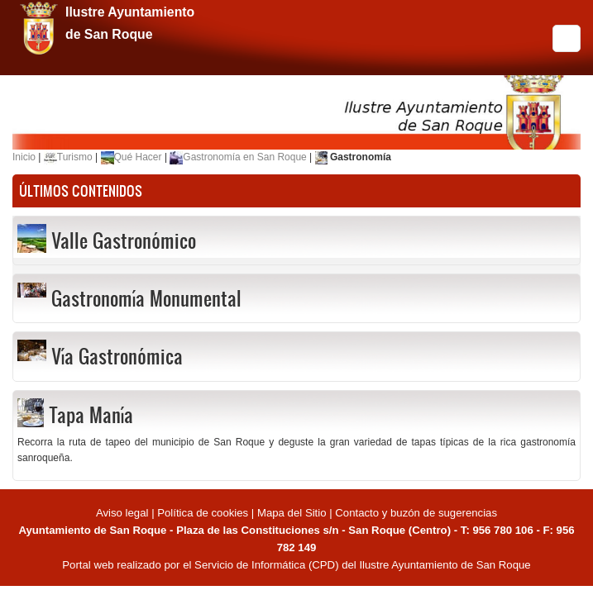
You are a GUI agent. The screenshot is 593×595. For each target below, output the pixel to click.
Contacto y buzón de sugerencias (416, 513)
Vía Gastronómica (117, 356)
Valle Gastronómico (123, 240)
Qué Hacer (138, 157)
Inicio (24, 157)
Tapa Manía (91, 415)
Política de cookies (202, 513)
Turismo (75, 157)
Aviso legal (123, 513)
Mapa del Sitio (292, 513)
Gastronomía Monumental (146, 298)
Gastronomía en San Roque (244, 157)
